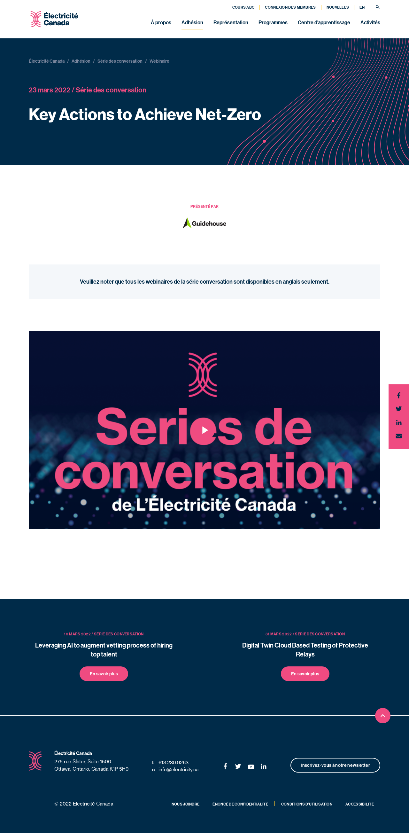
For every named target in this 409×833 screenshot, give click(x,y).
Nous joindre (186, 804)
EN (362, 7)
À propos (161, 22)
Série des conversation (120, 61)
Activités (370, 22)
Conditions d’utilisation (306, 804)
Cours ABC (243, 7)
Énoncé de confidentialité (240, 804)
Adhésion (192, 22)
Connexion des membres (290, 7)
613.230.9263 (170, 762)
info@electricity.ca (175, 770)
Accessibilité (359, 804)
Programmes (273, 22)
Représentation (230, 22)
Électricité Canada (47, 61)
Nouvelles (338, 7)
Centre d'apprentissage (324, 22)
